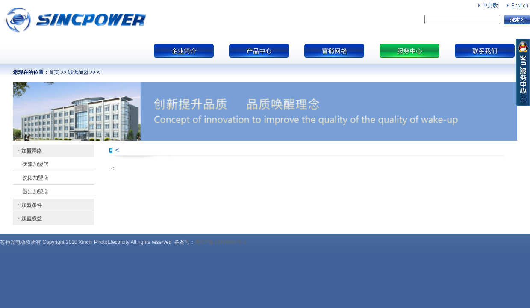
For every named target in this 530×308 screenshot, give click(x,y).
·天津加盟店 (34, 164)
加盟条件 (31, 205)
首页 (54, 72)
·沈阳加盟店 (34, 178)
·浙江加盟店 (34, 192)
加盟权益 (31, 219)
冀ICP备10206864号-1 (220, 242)
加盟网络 (31, 151)
